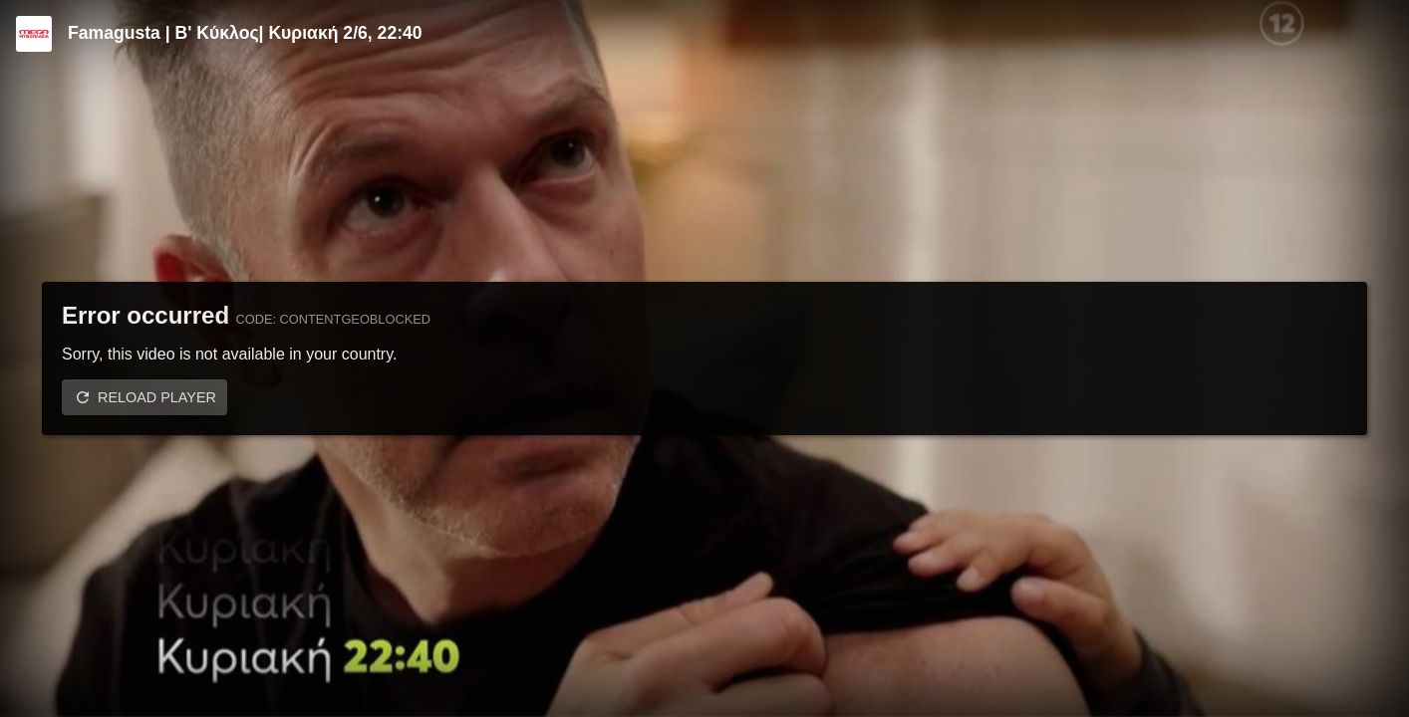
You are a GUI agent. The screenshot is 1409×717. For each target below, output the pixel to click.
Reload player (157, 397)
